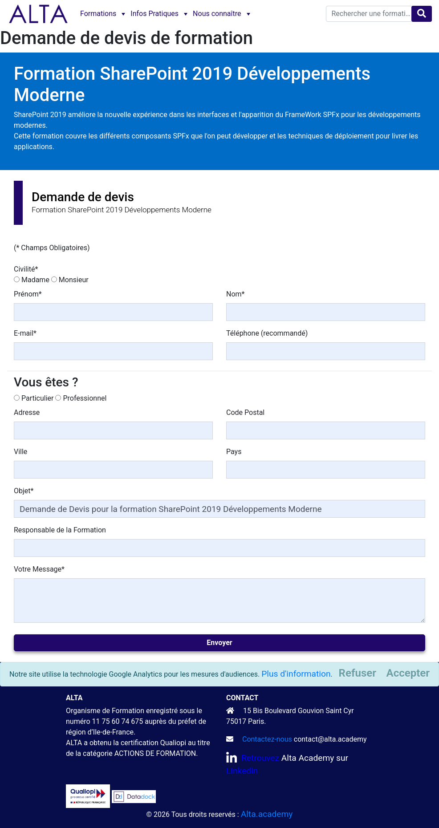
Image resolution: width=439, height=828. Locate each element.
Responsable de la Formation (60, 530)
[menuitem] (102, 14)
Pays (233, 451)
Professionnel (84, 398)
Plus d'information (295, 674)
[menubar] (164, 13)
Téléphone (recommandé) (267, 333)
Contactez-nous (267, 739)
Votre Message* (39, 569)
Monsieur (74, 280)
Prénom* (28, 294)
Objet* (23, 491)
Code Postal (245, 412)
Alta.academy (267, 814)
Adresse (27, 412)
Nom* (235, 294)
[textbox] (372, 14)
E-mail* (25, 333)
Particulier (37, 398)
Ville (20, 451)
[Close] (408, 673)
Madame (35, 280)
